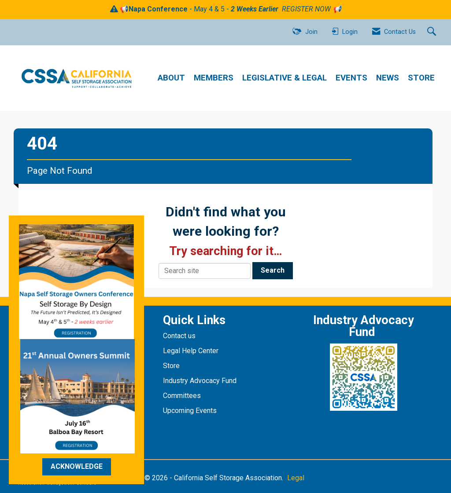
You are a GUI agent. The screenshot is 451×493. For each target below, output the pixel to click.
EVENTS (351, 78)
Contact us (180, 336)
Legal (295, 478)
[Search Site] (432, 32)
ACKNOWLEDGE (77, 466)
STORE (421, 78)
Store (172, 366)
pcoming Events (192, 410)
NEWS (387, 78)
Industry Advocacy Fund (200, 380)
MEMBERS (213, 78)
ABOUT (171, 78)
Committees (182, 395)
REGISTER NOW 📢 (311, 9)
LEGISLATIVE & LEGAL (284, 78)
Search (273, 270)
